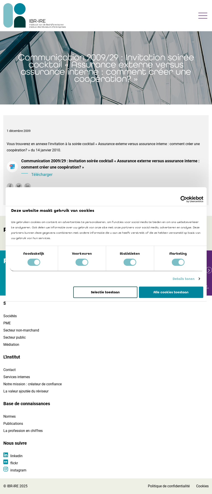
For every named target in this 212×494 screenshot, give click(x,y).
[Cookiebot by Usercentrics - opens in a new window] (183, 199)
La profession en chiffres (23, 431)
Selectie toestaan (105, 292)
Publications (13, 423)
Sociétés (10, 316)
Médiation (11, 344)
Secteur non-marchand (21, 330)
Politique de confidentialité (169, 486)
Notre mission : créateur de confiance (32, 384)
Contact (9, 370)
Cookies (202, 486)
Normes (9, 416)
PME (7, 323)
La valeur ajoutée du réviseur (25, 391)
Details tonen (184, 279)
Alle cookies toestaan (171, 292)
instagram (18, 470)
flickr (14, 463)
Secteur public (14, 337)
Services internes (16, 377)
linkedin (16, 456)
